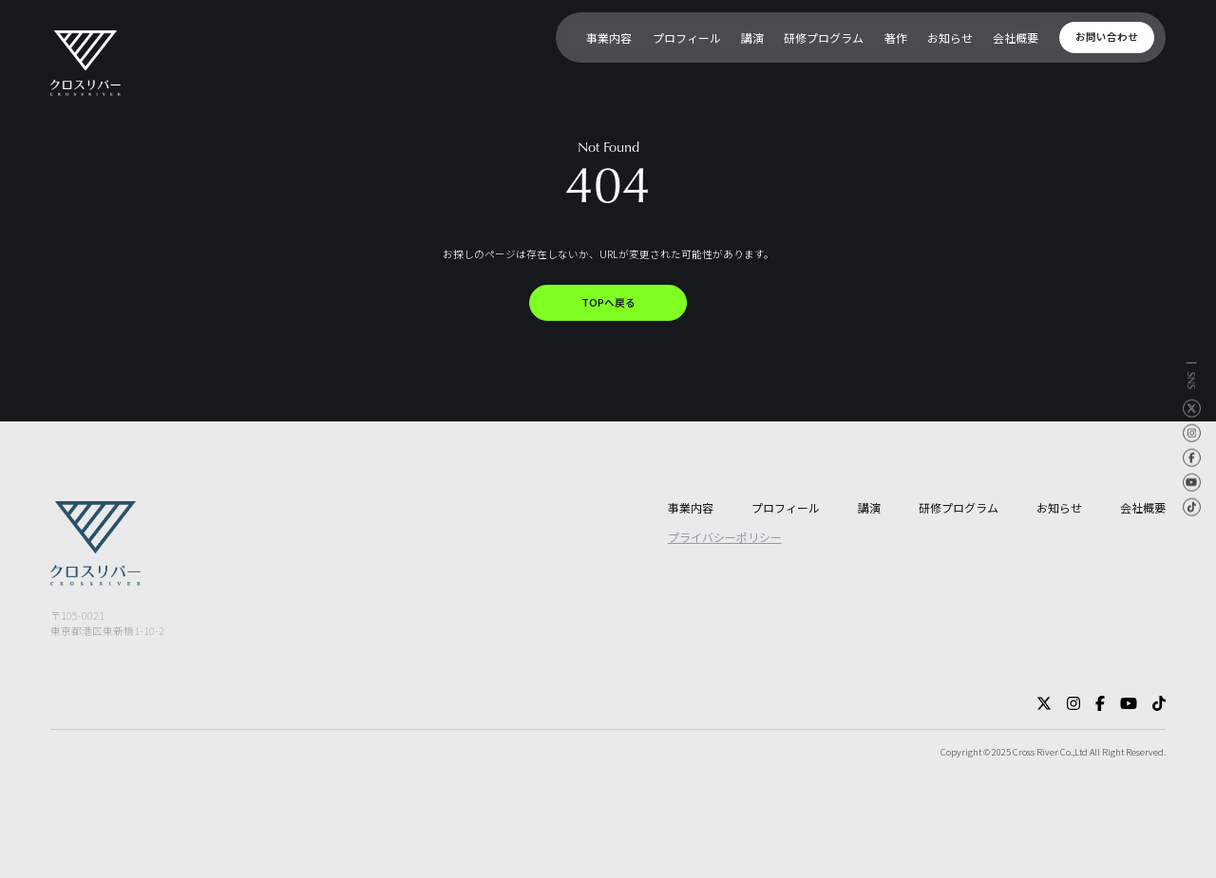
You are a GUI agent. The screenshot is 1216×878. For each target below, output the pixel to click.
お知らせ (1059, 507)
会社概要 (1143, 507)
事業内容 (690, 507)
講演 (869, 507)
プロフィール (785, 507)
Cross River (1035, 751)
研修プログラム (958, 507)
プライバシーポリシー (725, 537)
